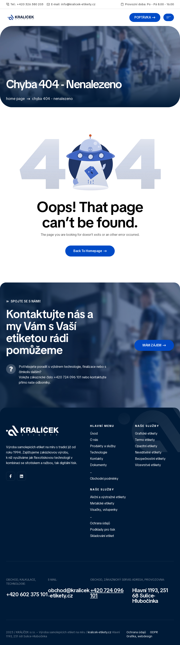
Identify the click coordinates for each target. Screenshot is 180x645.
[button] (144, 17)
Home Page (15, 98)
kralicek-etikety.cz (99, 632)
